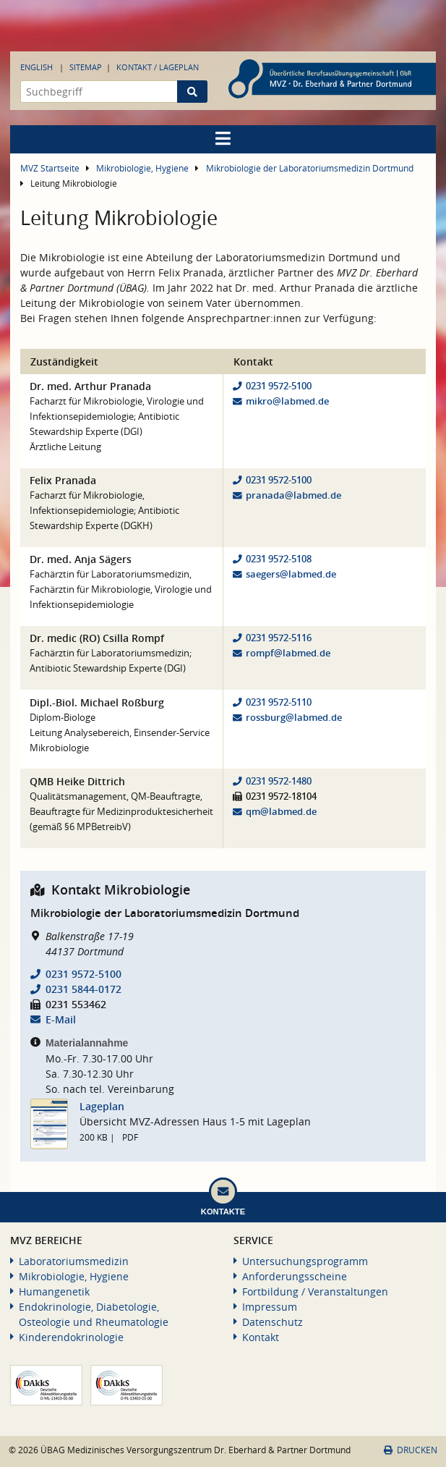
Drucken (410, 1450)
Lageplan (102, 1106)
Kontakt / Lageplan (157, 67)
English (36, 67)
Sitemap (85, 67)
